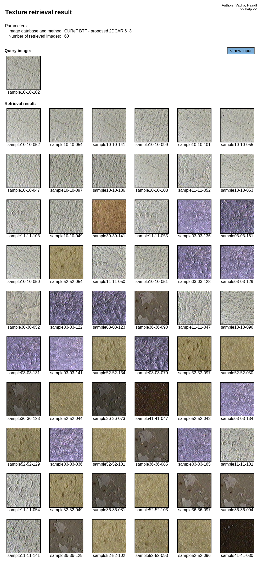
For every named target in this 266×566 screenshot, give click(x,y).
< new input (240, 51)
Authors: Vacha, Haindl (239, 5)
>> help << (248, 9)
